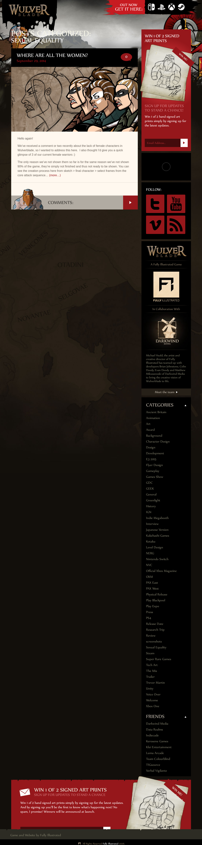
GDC (149, 482)
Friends (155, 716)
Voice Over (153, 694)
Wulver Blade (29, 10)
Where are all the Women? (52, 55)
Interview (152, 523)
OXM (149, 576)
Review (151, 635)
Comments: (93, 203)
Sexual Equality (156, 647)
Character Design (158, 441)
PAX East (152, 582)
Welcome (152, 700)
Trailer (150, 676)
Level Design (154, 547)
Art (148, 423)
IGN (148, 512)
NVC (149, 565)
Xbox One (171, 7)
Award (150, 429)
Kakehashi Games (157, 535)
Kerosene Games (157, 741)
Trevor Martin (155, 682)
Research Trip (155, 629)
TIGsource (153, 764)
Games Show (154, 476)
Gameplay (152, 470)
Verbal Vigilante (156, 770)
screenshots (154, 641)
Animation (153, 418)
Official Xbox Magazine (161, 570)
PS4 (161, 7)
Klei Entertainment (159, 747)
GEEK (150, 488)
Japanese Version (157, 529)
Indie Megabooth (157, 518)
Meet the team (164, 392)
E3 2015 (151, 459)
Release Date (154, 623)
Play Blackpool (155, 600)
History (151, 506)
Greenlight (153, 500)
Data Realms (154, 729)
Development (155, 453)
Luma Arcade (155, 753)
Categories (160, 404)
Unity (149, 688)
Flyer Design (154, 465)
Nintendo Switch (151, 7)
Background (154, 435)
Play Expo (152, 606)
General (151, 494)
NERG (150, 553)
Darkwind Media (157, 723)
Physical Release (156, 594)
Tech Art (152, 665)
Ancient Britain (156, 412)
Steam (181, 7)
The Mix (151, 670)
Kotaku (150, 541)
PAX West (152, 588)
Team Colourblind (158, 758)
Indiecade (152, 735)
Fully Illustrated (50, 835)
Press (149, 612)
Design (150, 447)
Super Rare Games (158, 659)
